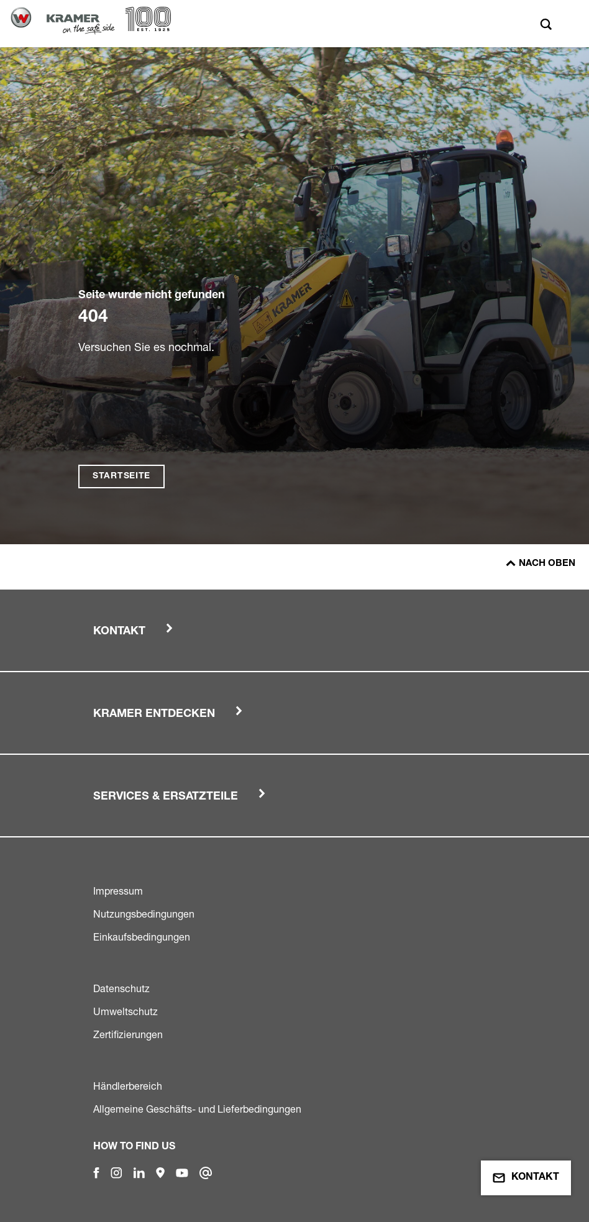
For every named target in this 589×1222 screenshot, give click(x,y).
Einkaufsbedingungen (141, 937)
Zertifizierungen (128, 1034)
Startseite (121, 476)
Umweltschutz (125, 1011)
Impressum (118, 891)
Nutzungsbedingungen (143, 914)
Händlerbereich (127, 1086)
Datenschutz (121, 988)
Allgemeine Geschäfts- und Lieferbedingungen (197, 1109)
